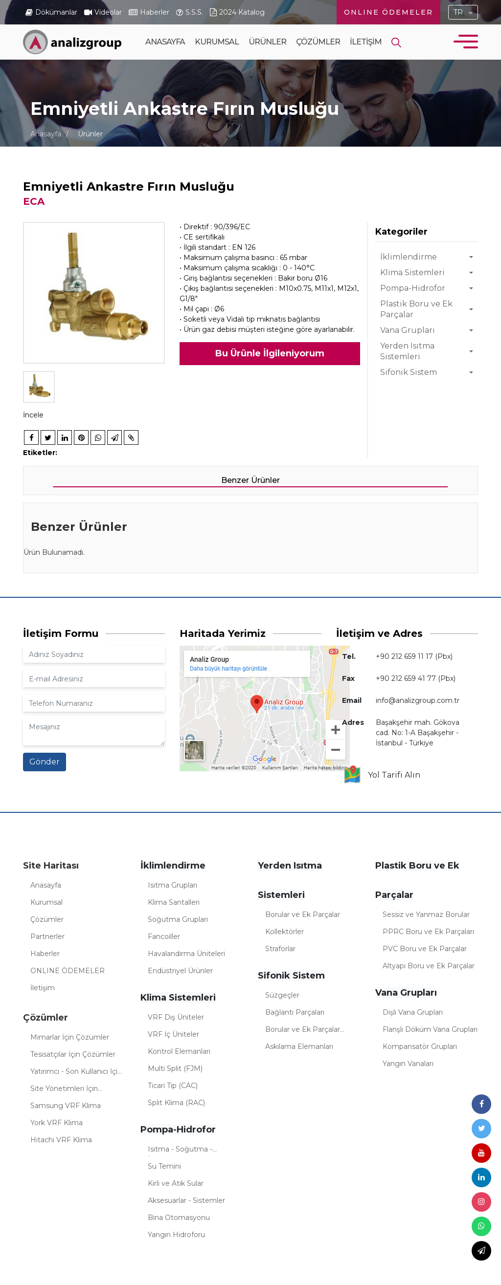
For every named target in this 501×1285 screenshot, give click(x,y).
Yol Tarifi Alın (381, 775)
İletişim (366, 41)
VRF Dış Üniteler (176, 1017)
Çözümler (318, 59)
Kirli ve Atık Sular (176, 1183)
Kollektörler (284, 931)
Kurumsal (217, 59)
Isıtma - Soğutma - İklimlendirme (180, 1150)
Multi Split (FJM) (175, 1068)
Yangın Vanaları (408, 1063)
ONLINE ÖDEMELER (388, 12)
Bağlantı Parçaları (294, 1012)
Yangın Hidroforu (176, 1234)
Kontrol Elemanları (179, 1051)
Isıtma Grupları (172, 885)
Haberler (45, 953)
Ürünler (267, 59)
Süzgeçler (282, 995)
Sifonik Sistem (408, 372)
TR (458, 12)
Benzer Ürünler (250, 480)
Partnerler (47, 936)
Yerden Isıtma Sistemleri (407, 351)
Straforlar (280, 948)
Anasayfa (165, 41)
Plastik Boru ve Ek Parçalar (416, 309)
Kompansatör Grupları (420, 1046)
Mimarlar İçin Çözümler (69, 1037)
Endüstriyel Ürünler (180, 970)
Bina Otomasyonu (179, 1217)
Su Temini (164, 1166)
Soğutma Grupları (178, 919)
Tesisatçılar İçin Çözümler (72, 1054)
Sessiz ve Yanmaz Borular (426, 914)
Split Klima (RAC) (176, 1102)
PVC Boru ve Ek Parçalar (425, 948)
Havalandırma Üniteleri (186, 953)
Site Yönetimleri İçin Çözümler (64, 1090)
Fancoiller (164, 936)
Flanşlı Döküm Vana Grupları (430, 1029)
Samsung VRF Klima (65, 1105)
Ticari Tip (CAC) (173, 1085)
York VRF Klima (56, 1122)
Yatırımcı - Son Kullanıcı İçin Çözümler (76, 1073)
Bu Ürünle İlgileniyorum (269, 353)
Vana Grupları (407, 330)
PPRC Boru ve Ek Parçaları (428, 931)
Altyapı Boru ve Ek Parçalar (429, 965)
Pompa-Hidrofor (412, 288)
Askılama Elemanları (299, 1046)
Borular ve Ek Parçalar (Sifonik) (302, 1031)
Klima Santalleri (174, 902)
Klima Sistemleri (412, 272)
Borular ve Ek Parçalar (302, 914)
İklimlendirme (408, 256)
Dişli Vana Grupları (413, 1012)
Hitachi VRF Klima (61, 1139)
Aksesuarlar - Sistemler (186, 1200)
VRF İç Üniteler (173, 1034)
